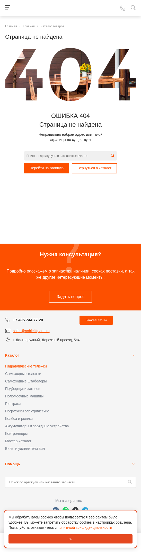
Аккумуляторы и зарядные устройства (37, 426)
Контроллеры (16, 433)
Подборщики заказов (22, 389)
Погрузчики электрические (27, 411)
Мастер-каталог (18, 441)
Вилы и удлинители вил (25, 448)
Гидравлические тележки (26, 366)
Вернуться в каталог (94, 168)
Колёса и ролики (19, 419)
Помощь (12, 464)
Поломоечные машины (24, 396)
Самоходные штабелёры (26, 381)
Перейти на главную (47, 168)
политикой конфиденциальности (85, 527)
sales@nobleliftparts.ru (31, 331)
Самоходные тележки (23, 374)
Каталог (12, 355)
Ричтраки (13, 404)
